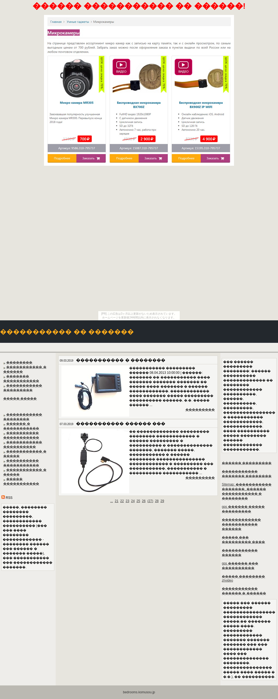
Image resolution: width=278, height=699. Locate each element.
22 (122, 501)
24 (133, 501)
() (150, 501)
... (111, 501)
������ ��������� (246, 463)
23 (127, 501)
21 (116, 501)
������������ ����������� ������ (241, 524)
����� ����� (20, 398)
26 (144, 501)
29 (162, 501)
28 (157, 501)
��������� (200, 409)
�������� (19, 362)
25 (138, 501)
